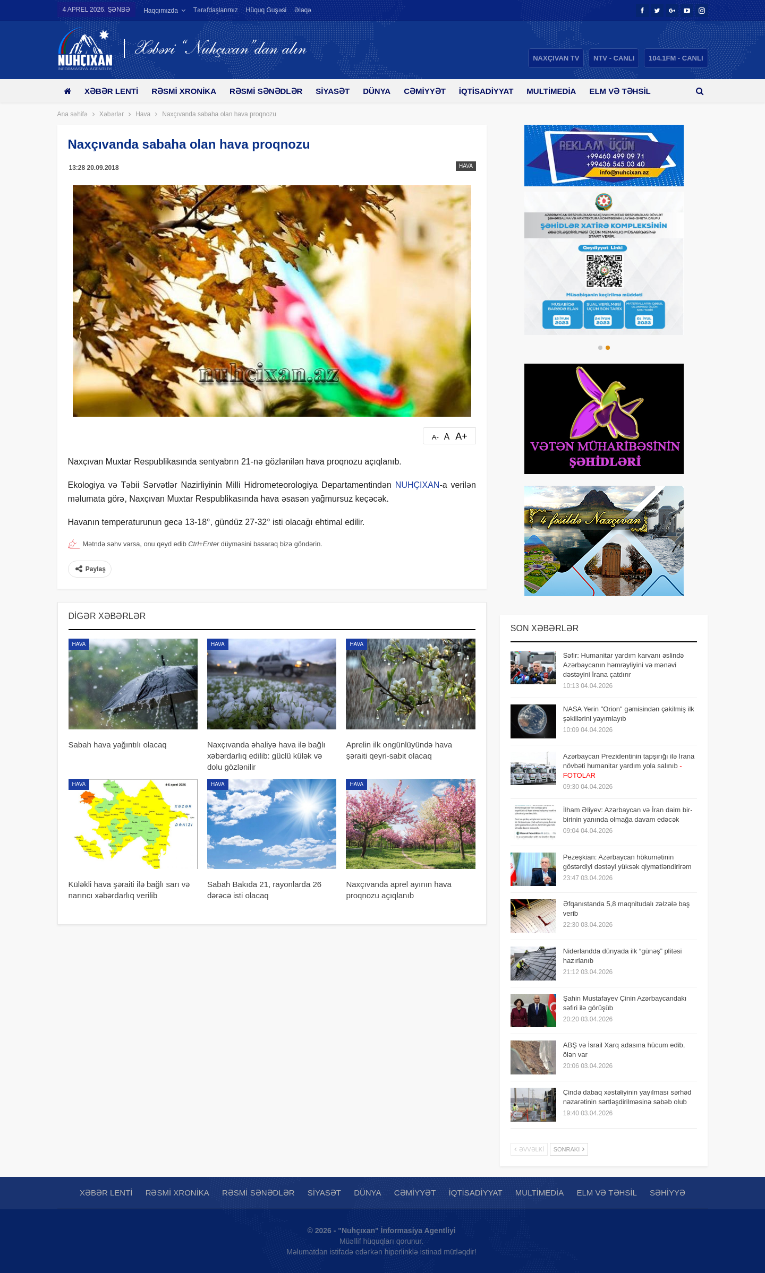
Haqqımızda (160, 10)
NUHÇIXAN (417, 484)
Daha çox (628, 91)
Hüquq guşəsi (266, 10)
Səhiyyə (667, 1192)
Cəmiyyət (436, 91)
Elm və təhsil (606, 1192)
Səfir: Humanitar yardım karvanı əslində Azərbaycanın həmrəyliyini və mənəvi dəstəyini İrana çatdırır (623, 664)
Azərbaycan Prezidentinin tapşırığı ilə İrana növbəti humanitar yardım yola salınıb (628, 765)
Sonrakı (569, 1149)
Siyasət (341, 91)
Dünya (386, 91)
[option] (604, 263)
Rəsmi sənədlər (271, 91)
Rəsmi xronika (187, 91)
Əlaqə (302, 10)
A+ (461, 436)
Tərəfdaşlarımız (215, 10)
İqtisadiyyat (499, 91)
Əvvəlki (529, 1149)
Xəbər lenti (113, 91)
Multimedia (566, 91)
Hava (466, 166)
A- (435, 437)
